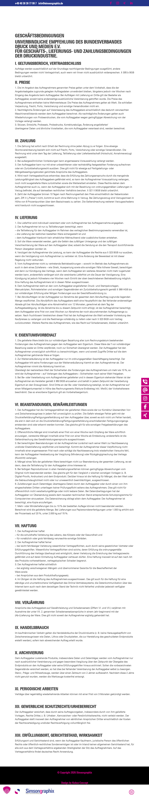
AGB (84, 793)
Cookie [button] (91, 793)
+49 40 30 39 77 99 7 (25, 3)
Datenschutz (73, 793)
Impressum (59, 793)
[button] (7, 790)
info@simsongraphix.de (50, 3)
